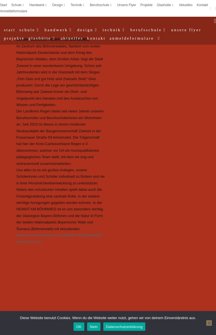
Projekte (146, 5)
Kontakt (202, 5)
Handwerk (38, 5)
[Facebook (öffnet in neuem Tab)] (210, 8)
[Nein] (209, 323)
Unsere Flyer (126, 5)
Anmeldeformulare (13, 11)
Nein (94, 327)
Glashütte (166, 5)
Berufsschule (101, 5)
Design (59, 5)
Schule (18, 5)
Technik (78, 5)
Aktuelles (186, 5)
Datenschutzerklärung (124, 327)
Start (3, 5)
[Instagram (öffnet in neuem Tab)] (214, 8)
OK (79, 327)
